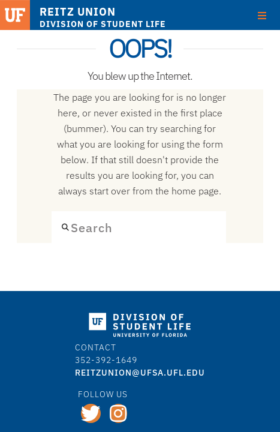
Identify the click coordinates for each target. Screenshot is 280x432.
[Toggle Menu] (261, 15)
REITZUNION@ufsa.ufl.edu (140, 372)
